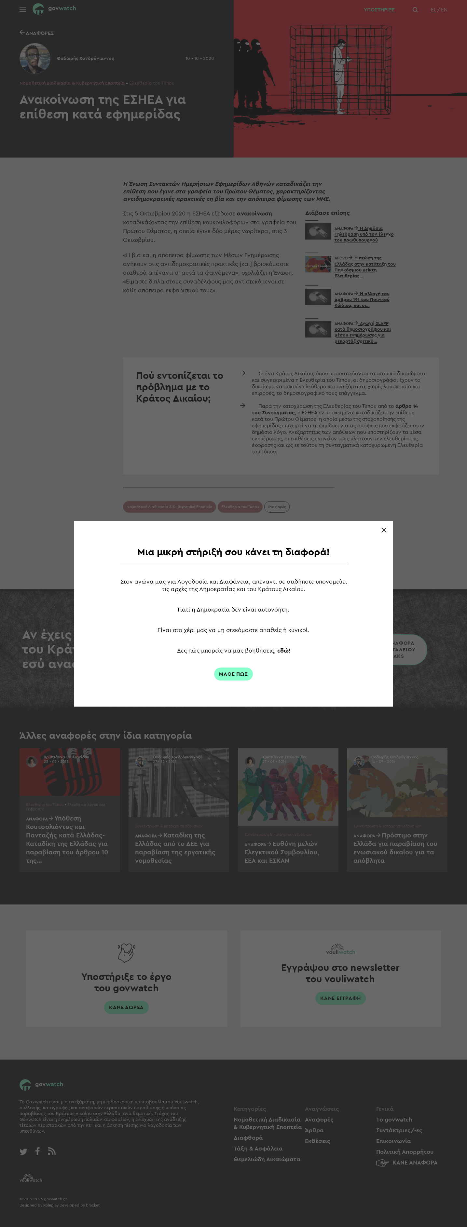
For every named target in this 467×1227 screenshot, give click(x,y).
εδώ (283, 651)
